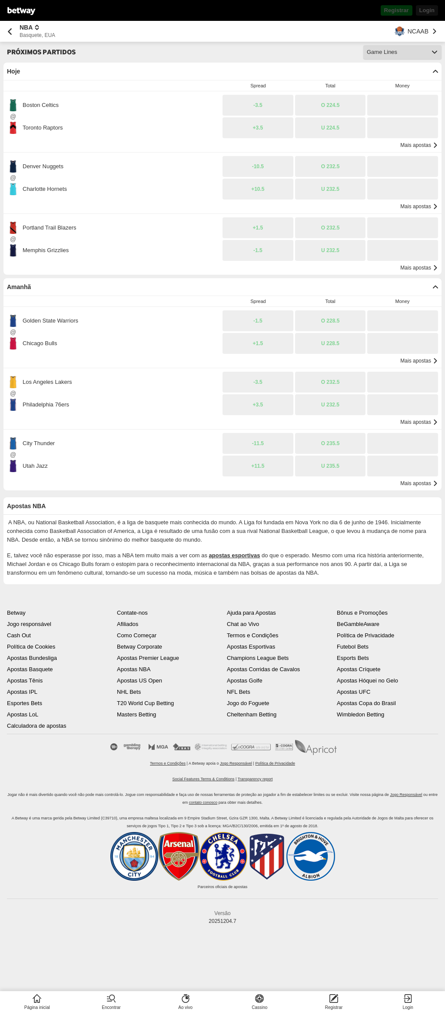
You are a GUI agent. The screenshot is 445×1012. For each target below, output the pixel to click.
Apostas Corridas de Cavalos (263, 669)
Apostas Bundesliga (32, 658)
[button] (257, 105)
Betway (16, 612)
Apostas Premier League (148, 658)
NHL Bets (129, 692)
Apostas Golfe (244, 680)
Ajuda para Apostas (251, 612)
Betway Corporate (139, 646)
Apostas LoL (22, 714)
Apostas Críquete (358, 669)
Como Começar (136, 635)
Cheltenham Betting (251, 714)
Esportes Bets (24, 703)
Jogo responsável (29, 624)
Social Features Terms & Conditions (204, 779)
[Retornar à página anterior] (10, 31)
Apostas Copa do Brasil (366, 703)
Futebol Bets (353, 646)
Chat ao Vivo (243, 624)
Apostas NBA (133, 669)
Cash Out (19, 635)
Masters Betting (136, 714)
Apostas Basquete (30, 669)
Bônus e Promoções (362, 612)
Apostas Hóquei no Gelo (367, 680)
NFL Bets (238, 692)
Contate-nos (132, 612)
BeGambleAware (358, 624)
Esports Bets (353, 658)
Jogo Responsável (236, 763)
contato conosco (203, 802)
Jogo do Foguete (248, 703)
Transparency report (255, 779)
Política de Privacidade (365, 635)
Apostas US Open (139, 680)
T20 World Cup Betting (145, 703)
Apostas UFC (353, 692)
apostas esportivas (234, 555)
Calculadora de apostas (36, 725)
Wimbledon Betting (360, 714)
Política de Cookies (31, 646)
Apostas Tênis (25, 680)
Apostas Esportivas (251, 646)
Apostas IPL (22, 692)
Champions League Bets (258, 658)
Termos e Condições (253, 635)
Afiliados (127, 624)
